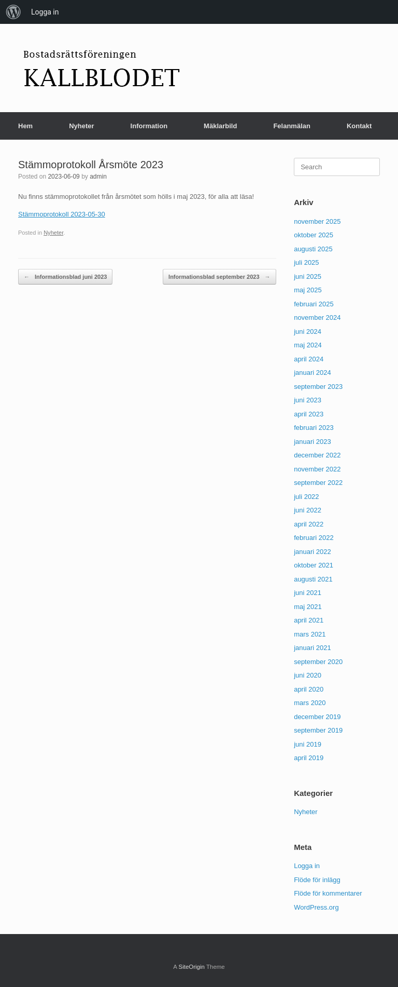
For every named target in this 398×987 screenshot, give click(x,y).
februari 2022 (314, 538)
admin (98, 176)
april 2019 (308, 758)
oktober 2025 (313, 235)
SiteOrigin (191, 967)
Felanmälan (291, 126)
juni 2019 (307, 744)
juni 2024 (307, 331)
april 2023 (308, 414)
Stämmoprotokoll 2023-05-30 (61, 214)
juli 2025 (306, 262)
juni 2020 (307, 675)
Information (149, 126)
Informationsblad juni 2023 (65, 277)
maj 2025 (307, 290)
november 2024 (317, 317)
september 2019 (318, 730)
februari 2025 (314, 304)
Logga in (307, 866)
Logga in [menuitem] (45, 12)
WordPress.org (316, 907)
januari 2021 (312, 648)
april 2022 (308, 524)
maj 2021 (307, 607)
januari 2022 (312, 552)
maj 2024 (307, 345)
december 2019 (317, 717)
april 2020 (308, 689)
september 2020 (318, 662)
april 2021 (308, 620)
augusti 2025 (313, 249)
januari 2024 (312, 372)
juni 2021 (307, 593)
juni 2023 (307, 400)
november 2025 (317, 221)
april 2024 (308, 359)
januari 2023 (312, 441)
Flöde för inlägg (317, 880)
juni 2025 (307, 276)
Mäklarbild (220, 126)
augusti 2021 (313, 579)
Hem (25, 126)
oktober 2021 (313, 565)
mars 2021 (309, 634)
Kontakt (359, 126)
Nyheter (81, 126)
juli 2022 (306, 497)
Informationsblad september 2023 (219, 277)
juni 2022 (307, 510)
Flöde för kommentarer (328, 893)
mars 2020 (309, 703)
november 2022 (317, 469)
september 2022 (318, 482)
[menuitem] (13, 12)
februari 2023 (314, 427)
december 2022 (317, 455)
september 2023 (318, 386)
